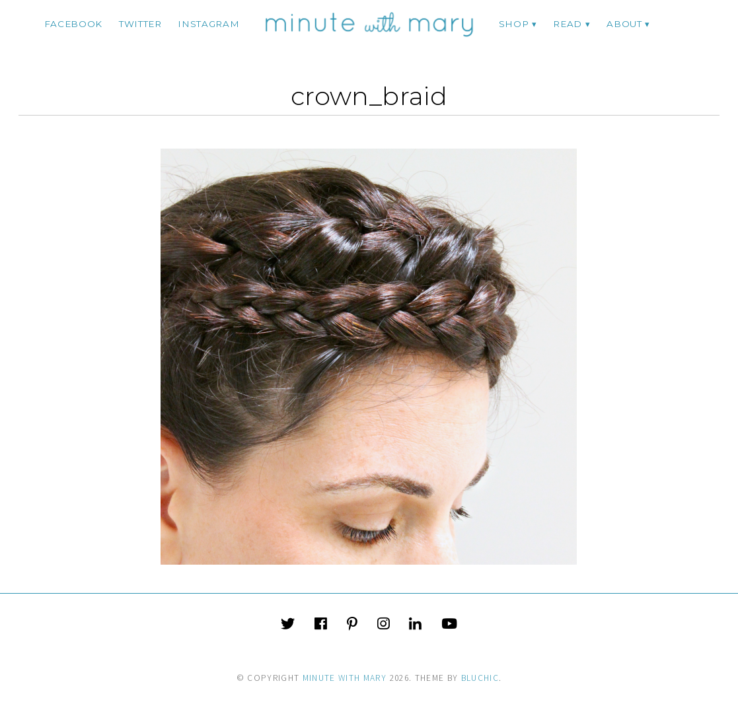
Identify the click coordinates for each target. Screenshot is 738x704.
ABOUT (624, 23)
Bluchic (480, 678)
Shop (514, 23)
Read (567, 23)
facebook (73, 23)
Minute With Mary (345, 678)
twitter (140, 23)
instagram (208, 23)
